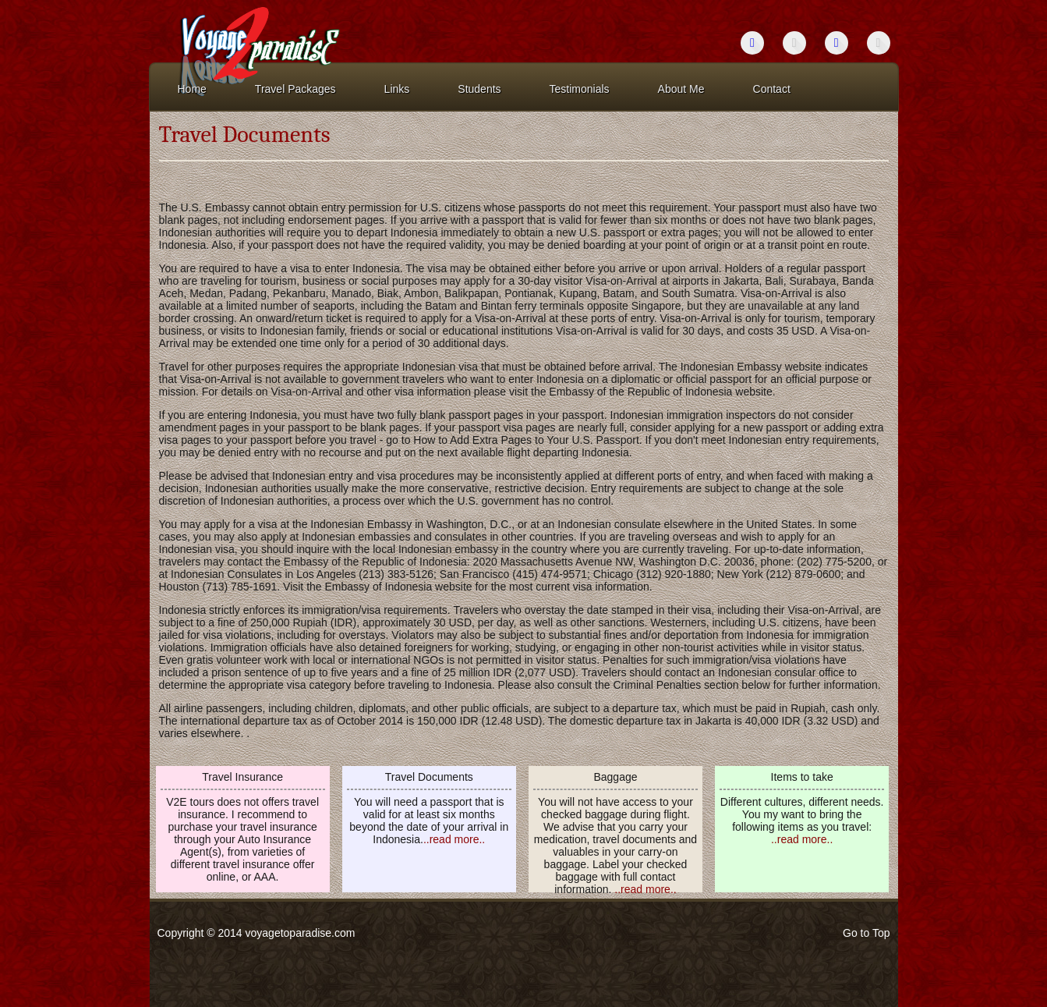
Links (397, 89)
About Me (681, 89)
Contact (772, 89)
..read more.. (454, 839)
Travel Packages (295, 89)
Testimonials (580, 89)
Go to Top (866, 933)
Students (479, 89)
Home (192, 89)
